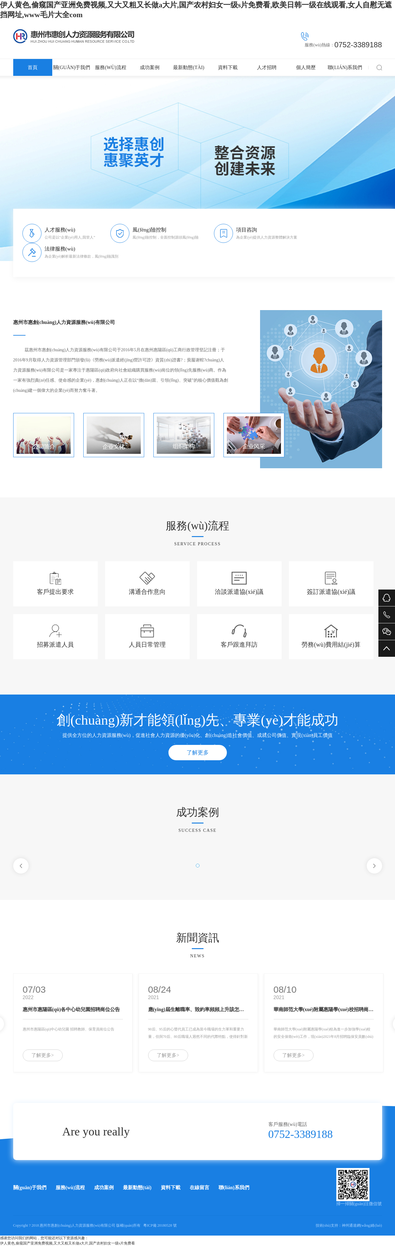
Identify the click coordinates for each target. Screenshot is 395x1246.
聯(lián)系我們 (345, 67)
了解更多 (198, 753)
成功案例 (150, 67)
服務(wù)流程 (110, 67)
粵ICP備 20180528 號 (160, 1225)
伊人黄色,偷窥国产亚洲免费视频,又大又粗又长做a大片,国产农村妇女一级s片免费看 (67, 1243)
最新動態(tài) (188, 67)
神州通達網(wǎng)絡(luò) (362, 1225)
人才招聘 (267, 67)
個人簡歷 (306, 67)
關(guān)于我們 (71, 67)
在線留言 (199, 1187)
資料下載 (228, 67)
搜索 (379, 67)
